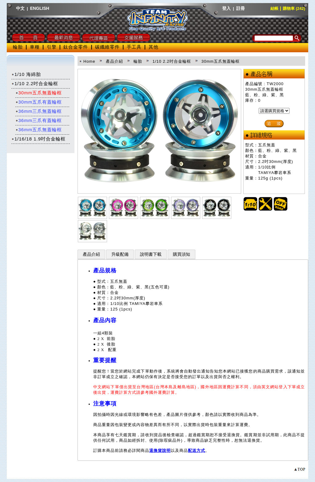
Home (89, 61)
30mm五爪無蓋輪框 (38, 92)
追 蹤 (274, 123)
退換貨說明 (160, 450)
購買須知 (181, 254)
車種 (35, 46)
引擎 (52, 46)
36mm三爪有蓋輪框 (38, 120)
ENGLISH (39, 8)
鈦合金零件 (75, 46)
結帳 (274, 8)
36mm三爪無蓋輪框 (38, 111)
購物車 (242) (294, 8)
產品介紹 (91, 254)
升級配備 (120, 254)
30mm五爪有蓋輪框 (38, 102)
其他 (153, 46)
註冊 (240, 8)
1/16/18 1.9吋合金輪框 (38, 138)
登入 (226, 8)
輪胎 (18, 46)
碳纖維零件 (107, 46)
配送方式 (196, 450)
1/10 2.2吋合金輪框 (34, 83)
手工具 (134, 46)
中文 (20, 8)
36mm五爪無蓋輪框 (38, 129)
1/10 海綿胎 (26, 74)
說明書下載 (150, 254)
